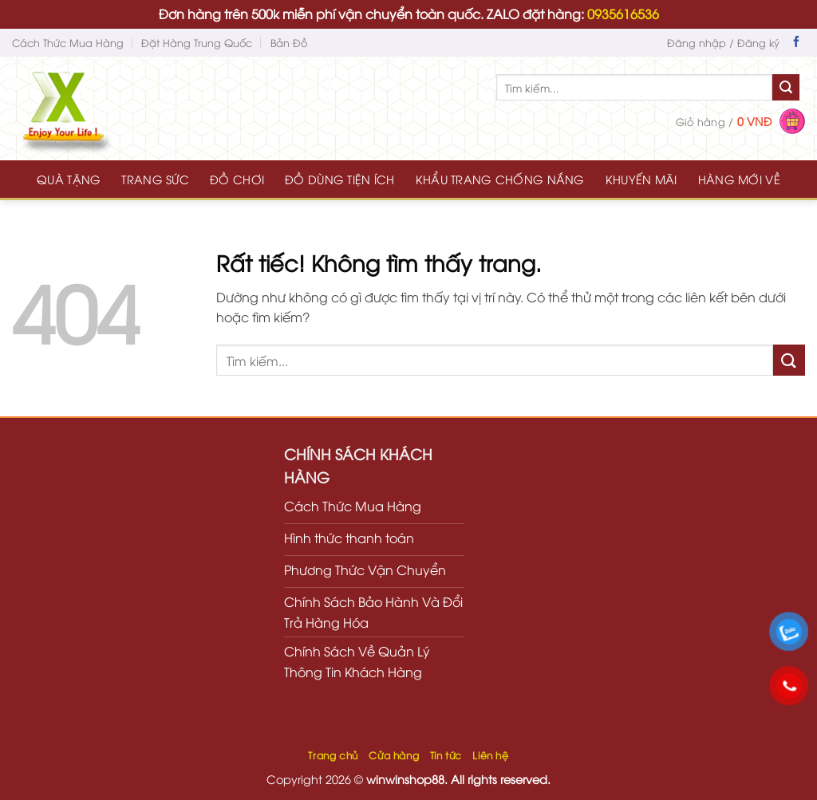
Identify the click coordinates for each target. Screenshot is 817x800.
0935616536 (623, 13)
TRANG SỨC (155, 179)
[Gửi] (785, 87)
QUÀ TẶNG (69, 179)
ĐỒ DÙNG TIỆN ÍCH (340, 179)
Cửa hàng (394, 755)
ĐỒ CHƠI (237, 179)
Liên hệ (490, 755)
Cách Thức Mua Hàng (68, 42)
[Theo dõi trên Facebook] (796, 43)
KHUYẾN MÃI (641, 179)
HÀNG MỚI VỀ (739, 179)
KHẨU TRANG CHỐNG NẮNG (500, 179)
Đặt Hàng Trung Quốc (196, 42)
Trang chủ (333, 755)
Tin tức (446, 755)
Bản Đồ (288, 42)
